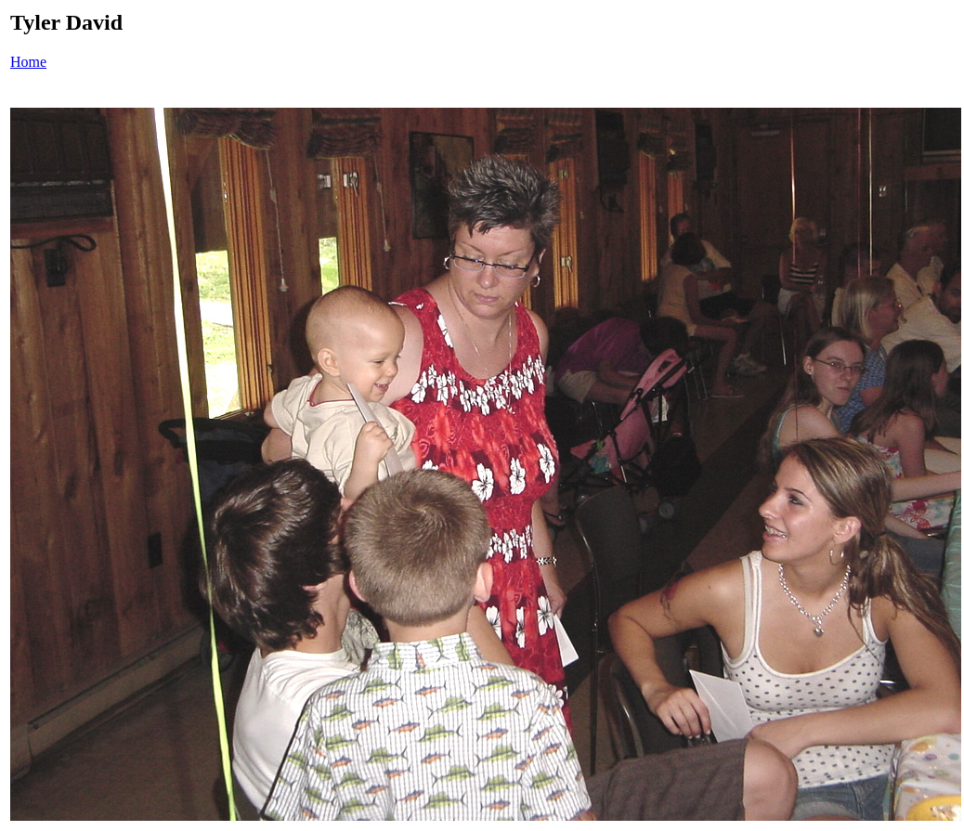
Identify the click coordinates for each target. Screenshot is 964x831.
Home (28, 62)
